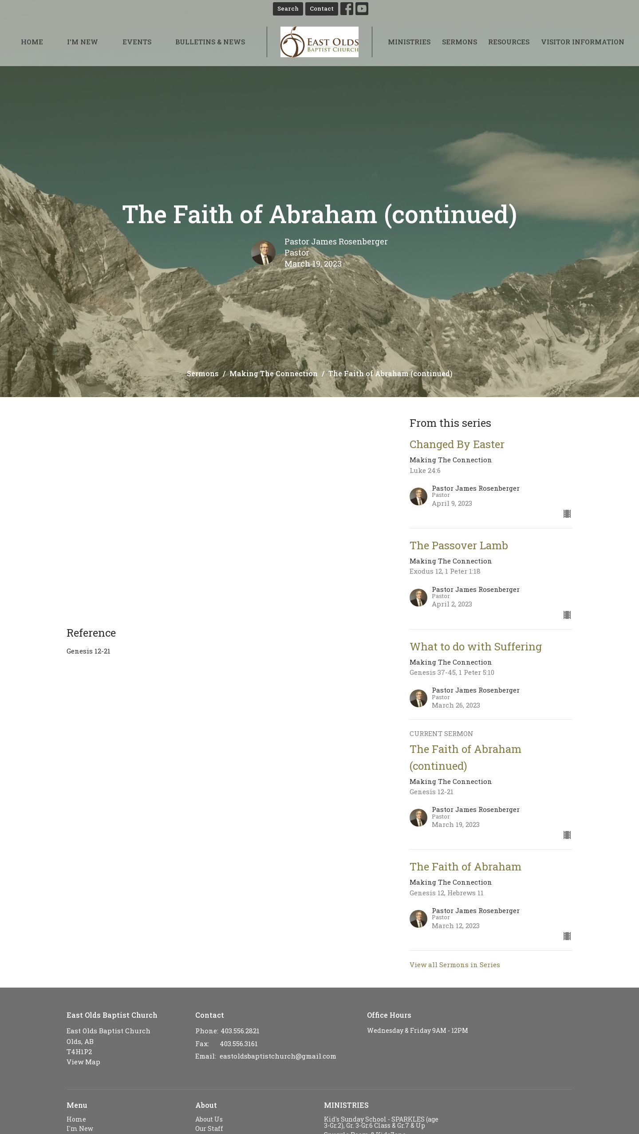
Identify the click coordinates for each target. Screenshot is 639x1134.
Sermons (459, 41)
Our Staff (209, 1128)
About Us (209, 1119)
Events (136, 41)
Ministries (409, 41)
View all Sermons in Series (455, 964)
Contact (322, 8)
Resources (508, 41)
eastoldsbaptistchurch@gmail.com (278, 1055)
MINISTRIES (346, 1105)
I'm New (82, 41)
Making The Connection (273, 373)
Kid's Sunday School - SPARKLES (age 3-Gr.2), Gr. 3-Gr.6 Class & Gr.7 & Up (381, 1122)
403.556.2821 (240, 1030)
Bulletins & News (210, 41)
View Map (83, 1061)
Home (32, 41)
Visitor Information (582, 41)
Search (288, 8)
